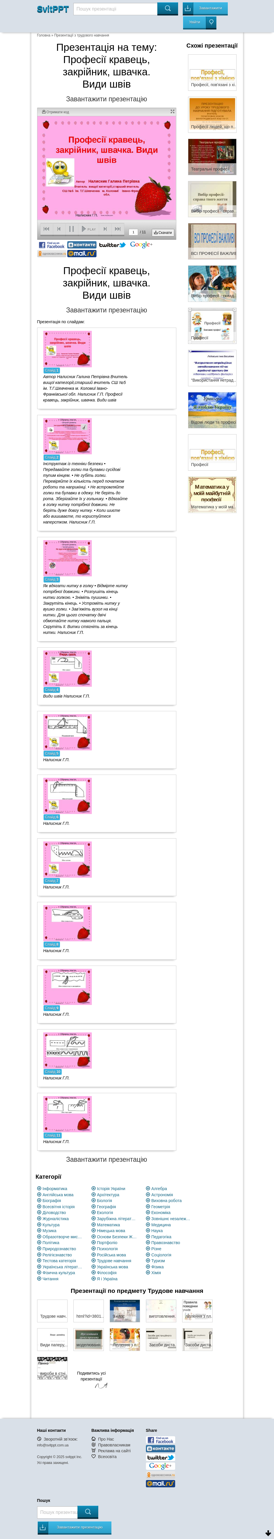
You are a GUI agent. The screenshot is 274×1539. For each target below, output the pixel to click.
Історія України (111, 1188)
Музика (49, 1230)
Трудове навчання (114, 1260)
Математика (108, 1224)
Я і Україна (107, 1279)
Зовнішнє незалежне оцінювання (171, 1218)
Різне (156, 1248)
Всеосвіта (107, 1456)
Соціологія (161, 1255)
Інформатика (55, 1188)
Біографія (52, 1200)
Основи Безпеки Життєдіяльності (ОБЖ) (117, 1236)
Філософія (107, 1272)
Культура (51, 1224)
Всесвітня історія (59, 1206)
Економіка (161, 1212)
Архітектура (108, 1194)
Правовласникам (114, 1445)
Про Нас (106, 1439)
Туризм (158, 1260)
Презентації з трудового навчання (81, 35)
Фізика (157, 1267)
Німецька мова (111, 1230)
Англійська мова (58, 1194)
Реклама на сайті (114, 1450)
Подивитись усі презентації (91, 1381)
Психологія (107, 1248)
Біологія (104, 1200)
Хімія (156, 1272)
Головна (44, 35)
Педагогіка (161, 1236)
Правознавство (165, 1242)
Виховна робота (166, 1200)
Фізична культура (59, 1272)
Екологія (105, 1212)
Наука (157, 1230)
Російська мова (111, 1255)
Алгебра (159, 1188)
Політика (51, 1242)
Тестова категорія (59, 1260)
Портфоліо (107, 1242)
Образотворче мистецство (63, 1236)
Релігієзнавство (57, 1255)
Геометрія (160, 1206)
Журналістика (56, 1218)
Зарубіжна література (117, 1218)
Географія (106, 1206)
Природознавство (59, 1248)
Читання (50, 1279)
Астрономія (162, 1194)
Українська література (63, 1267)
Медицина (161, 1224)
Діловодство (54, 1212)
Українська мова (112, 1267)
